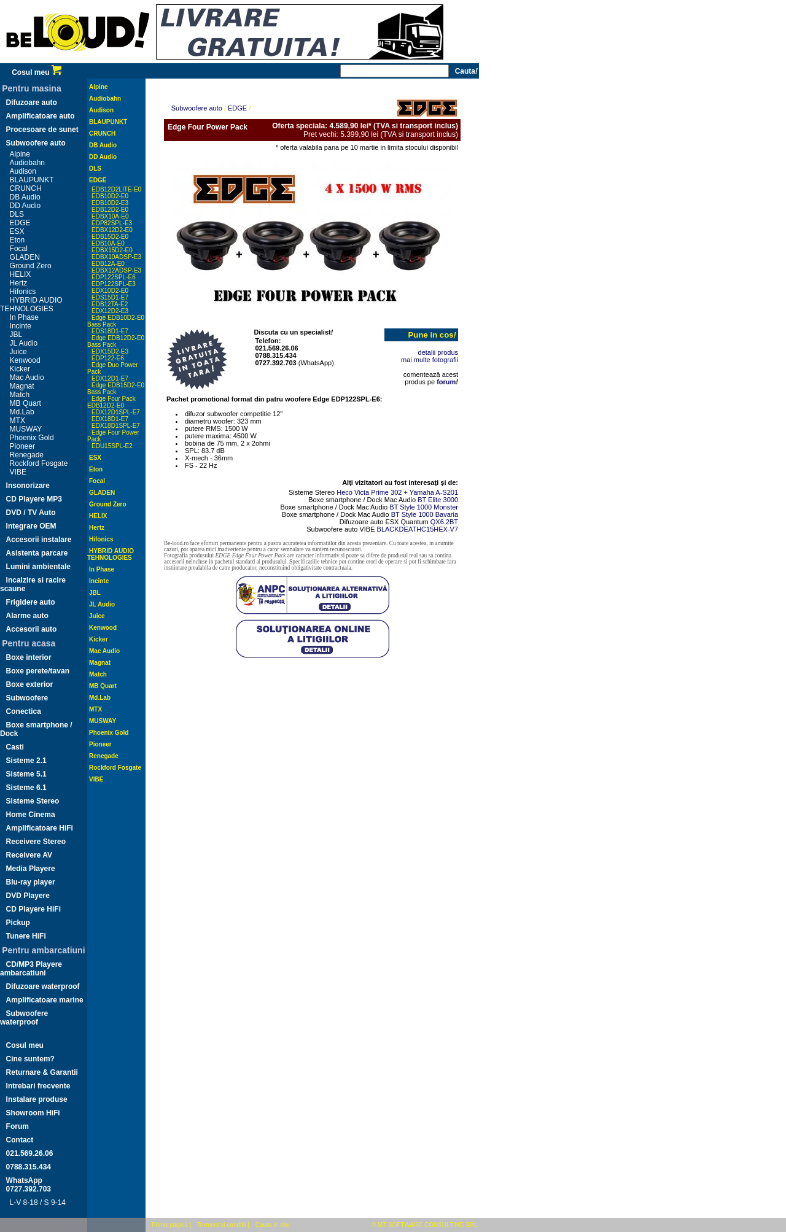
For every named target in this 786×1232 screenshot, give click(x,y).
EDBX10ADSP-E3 (116, 257)
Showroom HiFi (33, 1113)
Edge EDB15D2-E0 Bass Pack (115, 388)
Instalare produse (37, 1099)
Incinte (20, 326)
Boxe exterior (29, 684)
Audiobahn (27, 162)
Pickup (18, 922)
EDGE (20, 223)
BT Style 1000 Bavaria (424, 514)
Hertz (19, 283)
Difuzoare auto (31, 102)
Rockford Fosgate (39, 463)
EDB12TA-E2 (109, 304)
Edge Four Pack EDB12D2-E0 (111, 402)
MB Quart (25, 403)
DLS (17, 214)
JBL (16, 334)
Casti (15, 747)
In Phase (24, 317)
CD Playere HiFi (33, 909)
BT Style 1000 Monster (423, 507)
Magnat (22, 386)
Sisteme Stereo (33, 801)
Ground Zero (31, 266)
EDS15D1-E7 (109, 297)
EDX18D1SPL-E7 (115, 425)
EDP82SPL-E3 (111, 223)
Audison (23, 171)
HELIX (20, 274)
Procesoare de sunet (42, 129)
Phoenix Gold (32, 437)
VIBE (18, 472)
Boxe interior (29, 657)
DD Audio (25, 205)
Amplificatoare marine (45, 1000)
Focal (19, 248)
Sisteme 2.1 (26, 760)
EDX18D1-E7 (109, 419)
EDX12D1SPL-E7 (115, 412)
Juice (18, 351)
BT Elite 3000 (438, 499)
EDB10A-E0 (108, 243)
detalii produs (438, 352)
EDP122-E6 (107, 358)
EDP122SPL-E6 (113, 277)
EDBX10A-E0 (110, 216)
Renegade (27, 455)
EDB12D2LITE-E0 (116, 189)
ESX (17, 231)
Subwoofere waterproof (24, 1017)
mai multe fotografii (429, 359)
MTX (17, 420)
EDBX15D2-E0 (112, 250)
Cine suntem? (30, 1059)
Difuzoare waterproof (43, 986)
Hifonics (23, 291)
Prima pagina (170, 1225)
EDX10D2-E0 (109, 290)
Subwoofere (27, 698)
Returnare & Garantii (42, 1072)
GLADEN (25, 257)
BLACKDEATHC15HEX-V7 (417, 529)
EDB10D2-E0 (109, 196)
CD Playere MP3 (34, 499)
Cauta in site (272, 1225)
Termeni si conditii (221, 1225)
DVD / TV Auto (31, 512)
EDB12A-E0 (108, 263)
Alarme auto (27, 615)
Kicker (20, 369)
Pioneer (22, 446)
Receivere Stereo (36, 841)
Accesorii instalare (39, 539)
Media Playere (30, 868)
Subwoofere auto (36, 143)
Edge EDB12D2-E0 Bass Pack (115, 341)
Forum (17, 1126)
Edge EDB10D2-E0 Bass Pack (115, 321)
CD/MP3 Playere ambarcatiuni (31, 968)
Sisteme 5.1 (26, 774)
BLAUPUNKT (32, 180)
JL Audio (24, 343)
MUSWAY (26, 429)
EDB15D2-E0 (109, 236)
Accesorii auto (31, 629)
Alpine (20, 154)
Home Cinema (30, 814)
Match (20, 394)
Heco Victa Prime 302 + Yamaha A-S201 (397, 492)
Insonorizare (28, 485)
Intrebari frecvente (38, 1086)
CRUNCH (26, 188)
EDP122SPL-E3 (113, 284)
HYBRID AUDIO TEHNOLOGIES (31, 304)
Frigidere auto (30, 602)
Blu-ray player (30, 882)
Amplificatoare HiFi (39, 828)
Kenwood (25, 360)
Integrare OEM (31, 526)
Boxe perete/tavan (37, 671)
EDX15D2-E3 (109, 351)
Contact (20, 1140)
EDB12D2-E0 (109, 209)
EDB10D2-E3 (109, 203)
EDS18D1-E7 (109, 331)
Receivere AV (29, 855)
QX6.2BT (444, 521)
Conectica (23, 711)
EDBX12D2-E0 (112, 230)
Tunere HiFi (26, 936)
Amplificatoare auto (40, 116)
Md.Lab (22, 412)
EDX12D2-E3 (109, 311)
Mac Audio (27, 377)
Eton (17, 240)
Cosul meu (36, 72)
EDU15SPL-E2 (112, 446)
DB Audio (25, 197)
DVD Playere (28, 895)
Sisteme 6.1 (26, 787)
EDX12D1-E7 (109, 378)
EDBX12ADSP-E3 (116, 270)
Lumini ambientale (38, 566)
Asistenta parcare (37, 553)
